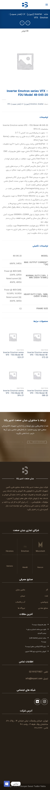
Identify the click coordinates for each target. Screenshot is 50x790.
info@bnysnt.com (34, 678)
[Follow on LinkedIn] (37, 701)
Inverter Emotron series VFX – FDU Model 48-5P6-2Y (13, 393)
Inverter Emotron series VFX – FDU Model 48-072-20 (37, 355)
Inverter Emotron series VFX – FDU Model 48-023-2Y (13, 355)
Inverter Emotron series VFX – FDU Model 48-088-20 (37, 393)
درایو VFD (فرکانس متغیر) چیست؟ (35, 646)
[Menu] (46, 5)
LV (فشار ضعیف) (17, 14)
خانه (46, 14)
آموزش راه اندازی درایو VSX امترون (35, 651)
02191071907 (35, 672)
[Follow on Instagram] (44, 701)
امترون (9, 498)
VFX (36, 17)
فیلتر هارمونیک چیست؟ (39, 624)
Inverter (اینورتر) (34, 14)
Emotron (44, 17)
